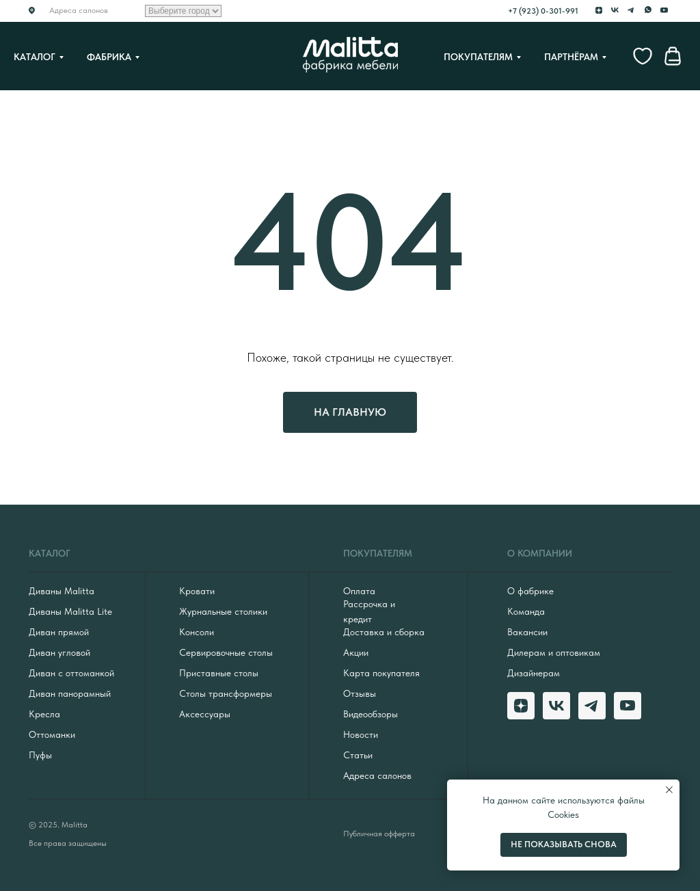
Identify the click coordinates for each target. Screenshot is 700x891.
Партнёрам (571, 56)
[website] (642, 56)
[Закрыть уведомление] (669, 790)
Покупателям (478, 56)
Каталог (34, 56)
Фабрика (109, 56)
